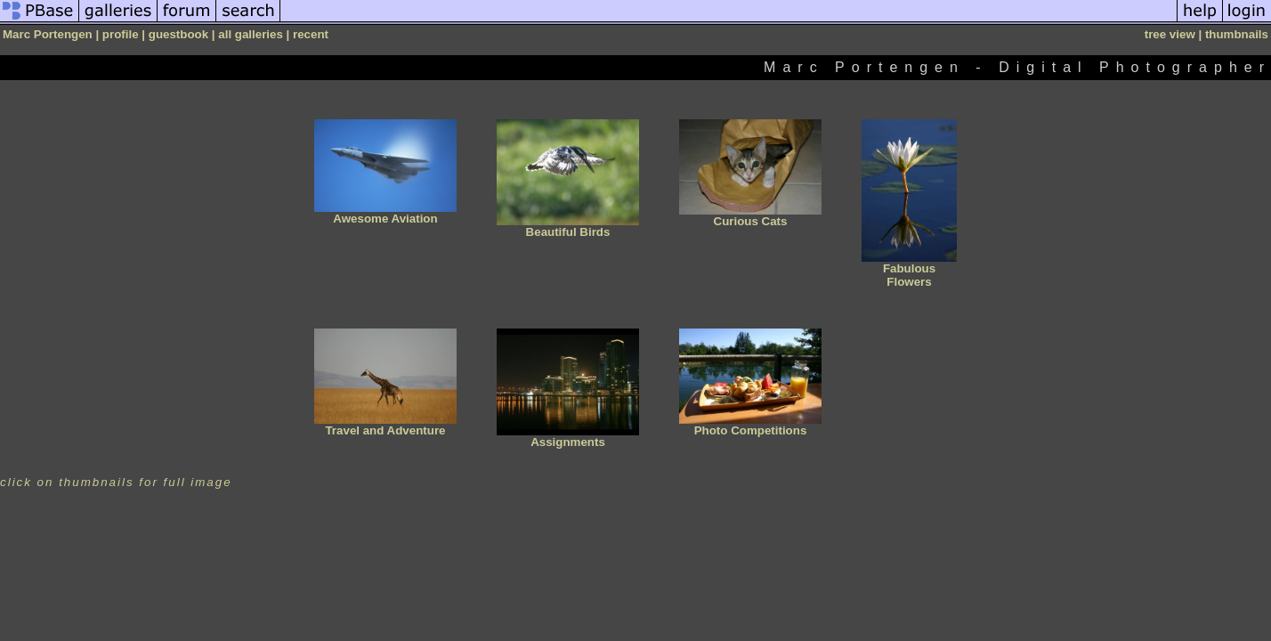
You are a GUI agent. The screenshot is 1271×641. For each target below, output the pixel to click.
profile (120, 34)
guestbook (178, 34)
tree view (1170, 34)
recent (310, 34)
